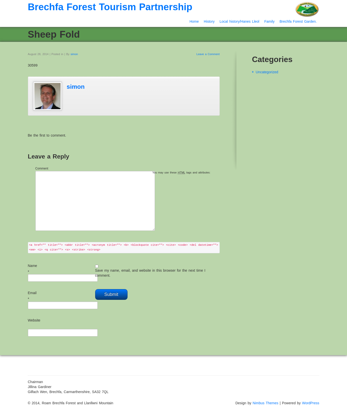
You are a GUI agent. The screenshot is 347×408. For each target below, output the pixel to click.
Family (269, 21)
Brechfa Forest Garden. (298, 21)
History (209, 21)
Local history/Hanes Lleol (239, 21)
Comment (41, 168)
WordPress (310, 403)
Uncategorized (267, 72)
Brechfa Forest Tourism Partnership (110, 6)
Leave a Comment (208, 54)
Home (194, 21)
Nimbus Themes (265, 403)
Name (32, 266)
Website (34, 320)
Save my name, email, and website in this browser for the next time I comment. (150, 272)
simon (74, 54)
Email (32, 293)
